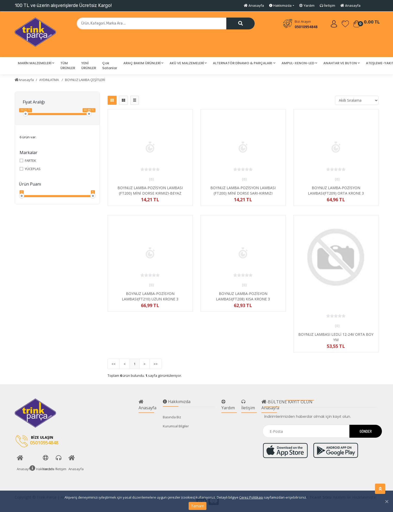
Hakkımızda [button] (280, 5)
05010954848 (306, 26)
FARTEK (28, 160)
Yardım (307, 5)
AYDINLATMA (49, 79)
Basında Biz (172, 417)
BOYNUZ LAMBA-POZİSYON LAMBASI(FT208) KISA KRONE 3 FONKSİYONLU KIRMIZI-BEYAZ (243, 299)
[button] (36, 63)
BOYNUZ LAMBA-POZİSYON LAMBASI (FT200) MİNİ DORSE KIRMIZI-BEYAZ (150, 190)
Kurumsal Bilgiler (176, 426)
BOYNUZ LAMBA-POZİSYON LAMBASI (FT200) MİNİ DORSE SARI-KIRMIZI (243, 190)
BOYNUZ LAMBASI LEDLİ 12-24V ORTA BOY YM (335, 337)
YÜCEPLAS (30, 168)
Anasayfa (254, 5)
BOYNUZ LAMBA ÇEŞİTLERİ (85, 79)
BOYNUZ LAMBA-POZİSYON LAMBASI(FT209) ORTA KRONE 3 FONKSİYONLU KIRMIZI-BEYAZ (336, 193)
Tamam (197, 505)
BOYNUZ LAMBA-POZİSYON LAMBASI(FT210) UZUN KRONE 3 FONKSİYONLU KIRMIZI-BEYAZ (150, 299)
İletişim (327, 5)
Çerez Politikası (251, 497)
